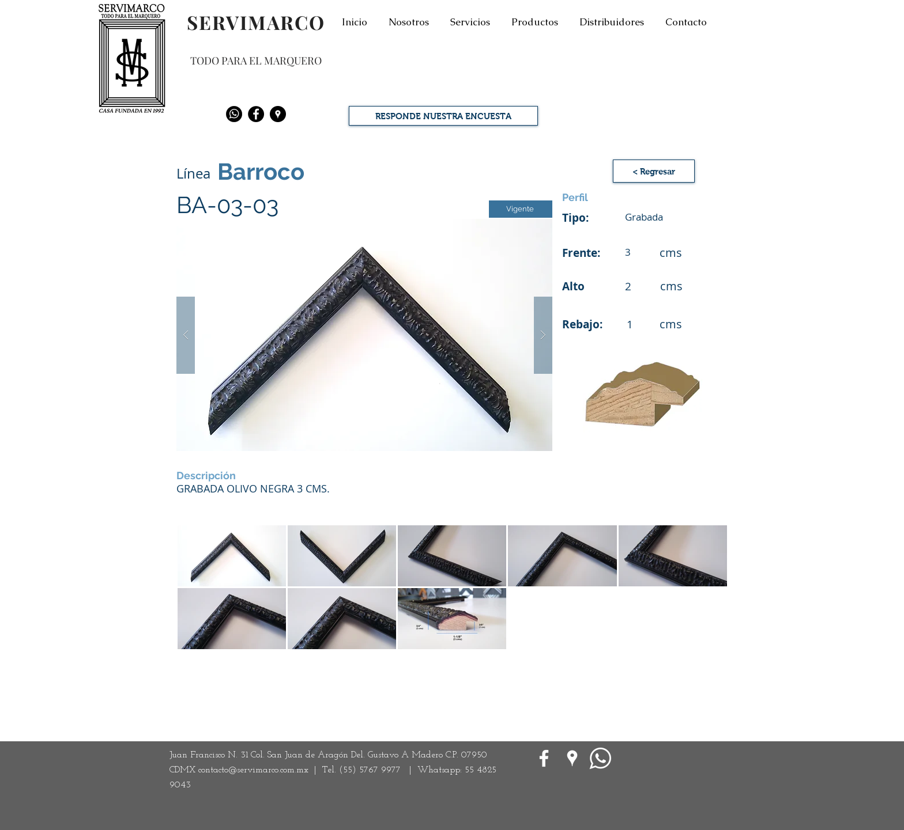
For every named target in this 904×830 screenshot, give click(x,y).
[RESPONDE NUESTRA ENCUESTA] (443, 116)
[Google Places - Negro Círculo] (278, 114)
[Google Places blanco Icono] (572, 758)
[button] (364, 335)
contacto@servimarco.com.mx (253, 770)
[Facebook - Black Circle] (256, 114)
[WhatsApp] (600, 758)
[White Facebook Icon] (544, 758)
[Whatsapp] (234, 114)
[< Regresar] (654, 171)
